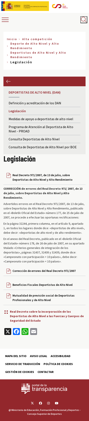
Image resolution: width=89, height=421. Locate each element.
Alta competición (37, 39)
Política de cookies (58, 364)
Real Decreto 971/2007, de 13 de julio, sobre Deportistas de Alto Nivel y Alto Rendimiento (42, 177)
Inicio (12, 39)
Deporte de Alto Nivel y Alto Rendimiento (34, 46)
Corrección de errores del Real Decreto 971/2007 (44, 271)
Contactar (45, 372)
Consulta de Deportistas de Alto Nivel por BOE (43, 147)
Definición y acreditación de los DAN (35, 103)
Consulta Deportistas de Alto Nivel (34, 139)
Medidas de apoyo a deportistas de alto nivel (41, 119)
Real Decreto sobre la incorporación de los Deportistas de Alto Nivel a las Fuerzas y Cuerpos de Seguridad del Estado (47, 316)
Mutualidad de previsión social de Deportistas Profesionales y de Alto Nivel (43, 298)
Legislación (17, 111)
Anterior (8, 81)
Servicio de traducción (22, 364)
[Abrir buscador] (83, 19)
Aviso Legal (38, 356)
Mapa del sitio (16, 356)
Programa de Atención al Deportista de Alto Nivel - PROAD (41, 129)
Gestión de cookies (19, 372)
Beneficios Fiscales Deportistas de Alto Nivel (42, 285)
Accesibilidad (60, 356)
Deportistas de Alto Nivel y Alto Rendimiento (38, 55)
